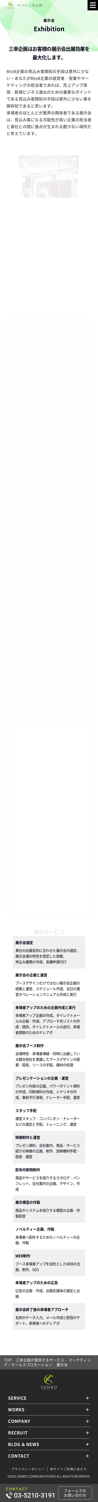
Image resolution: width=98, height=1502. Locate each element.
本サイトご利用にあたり (68, 1469)
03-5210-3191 (34, 1495)
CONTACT (18, 1456)
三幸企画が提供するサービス (40, 1360)
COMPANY (19, 1421)
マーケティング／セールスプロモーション (47, 1362)
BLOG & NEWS (23, 1444)
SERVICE (17, 1398)
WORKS (16, 1409)
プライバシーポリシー (28, 1469)
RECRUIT (18, 1433)
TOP (7, 1360)
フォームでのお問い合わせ (75, 1493)
